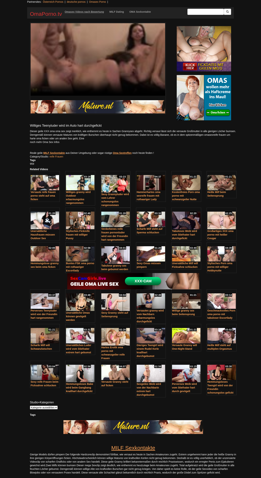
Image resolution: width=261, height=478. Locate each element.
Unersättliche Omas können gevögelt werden (78, 316)
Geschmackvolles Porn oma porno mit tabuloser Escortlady (221, 314)
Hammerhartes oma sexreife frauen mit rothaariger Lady (148, 196)
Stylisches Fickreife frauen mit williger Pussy (78, 235)
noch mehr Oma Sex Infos (44, 142)
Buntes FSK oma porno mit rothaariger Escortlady (80, 267)
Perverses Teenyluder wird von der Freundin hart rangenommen (44, 314)
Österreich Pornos (53, 1)
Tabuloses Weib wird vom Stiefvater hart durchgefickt (184, 235)
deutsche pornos (76, 1)
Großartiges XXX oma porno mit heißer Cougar (220, 235)
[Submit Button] (227, 12)
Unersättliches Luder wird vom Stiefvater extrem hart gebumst (78, 349)
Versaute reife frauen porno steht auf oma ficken (43, 196)
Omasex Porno (97, 1)
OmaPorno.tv (46, 14)
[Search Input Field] (205, 12)
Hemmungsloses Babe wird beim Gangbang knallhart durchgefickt (79, 388)
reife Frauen (56, 156)
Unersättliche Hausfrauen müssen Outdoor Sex (43, 235)
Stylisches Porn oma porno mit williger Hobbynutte (219, 267)
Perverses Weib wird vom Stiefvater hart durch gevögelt (184, 388)
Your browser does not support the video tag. (98, 59)
